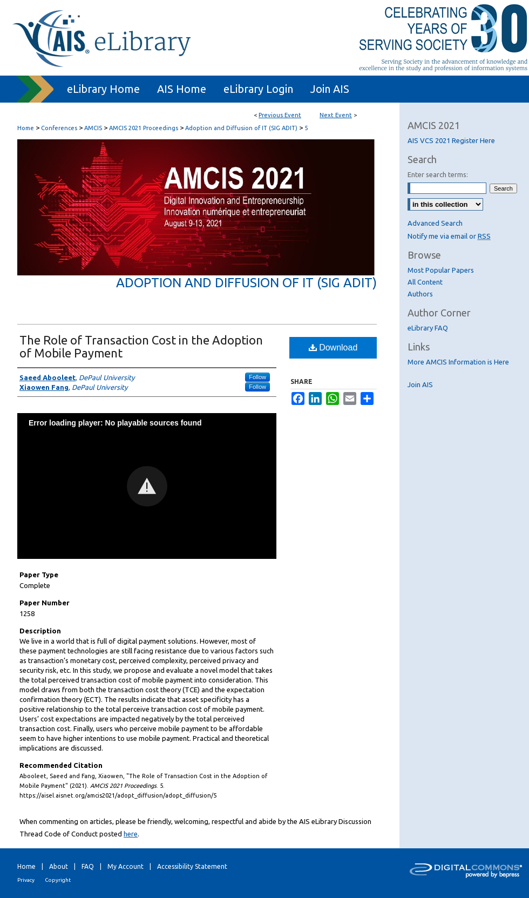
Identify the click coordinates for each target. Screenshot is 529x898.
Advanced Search (435, 223)
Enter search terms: (438, 174)
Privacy (26, 880)
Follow (257, 377)
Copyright (58, 880)
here (131, 834)
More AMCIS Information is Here (458, 362)
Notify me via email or (449, 236)
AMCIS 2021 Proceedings (144, 128)
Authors (420, 294)
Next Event (336, 115)
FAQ (88, 866)
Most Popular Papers (441, 270)
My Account (125, 866)
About (58, 866)
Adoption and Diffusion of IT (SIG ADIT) (242, 128)
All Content (425, 282)
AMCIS (94, 128)
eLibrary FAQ (428, 328)
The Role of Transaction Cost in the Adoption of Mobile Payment (141, 346)
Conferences (60, 128)
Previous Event (280, 115)
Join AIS (420, 384)
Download (333, 347)
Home (25, 128)
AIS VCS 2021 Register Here (451, 140)
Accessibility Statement (192, 866)
